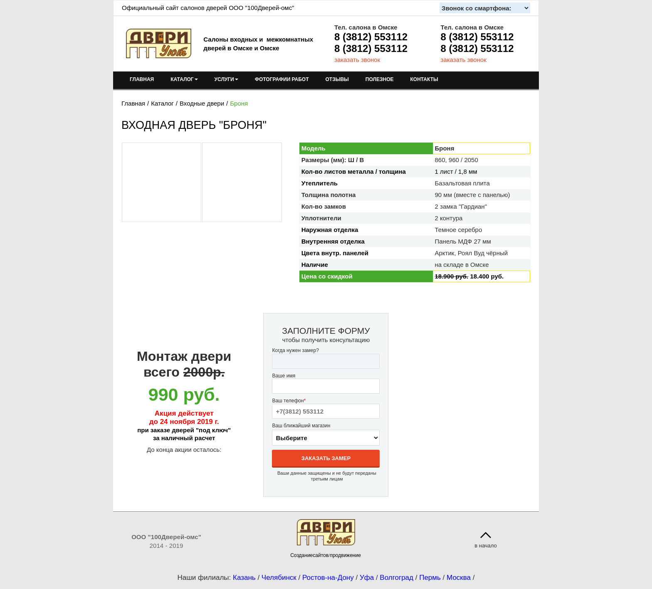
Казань (244, 578)
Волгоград (396, 578)
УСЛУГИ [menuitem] (226, 79)
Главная (133, 103)
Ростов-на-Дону (328, 578)
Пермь (430, 578)
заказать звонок (357, 59)
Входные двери (202, 103)
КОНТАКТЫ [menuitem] (424, 79)
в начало (485, 545)
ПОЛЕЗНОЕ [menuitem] (380, 79)
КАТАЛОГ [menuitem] (184, 79)
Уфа (367, 578)
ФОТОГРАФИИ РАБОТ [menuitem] (282, 79)
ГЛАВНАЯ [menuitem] (142, 79)
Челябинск (279, 578)
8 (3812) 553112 (371, 36)
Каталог (162, 103)
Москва (459, 578)
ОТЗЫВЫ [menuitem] (337, 79)
